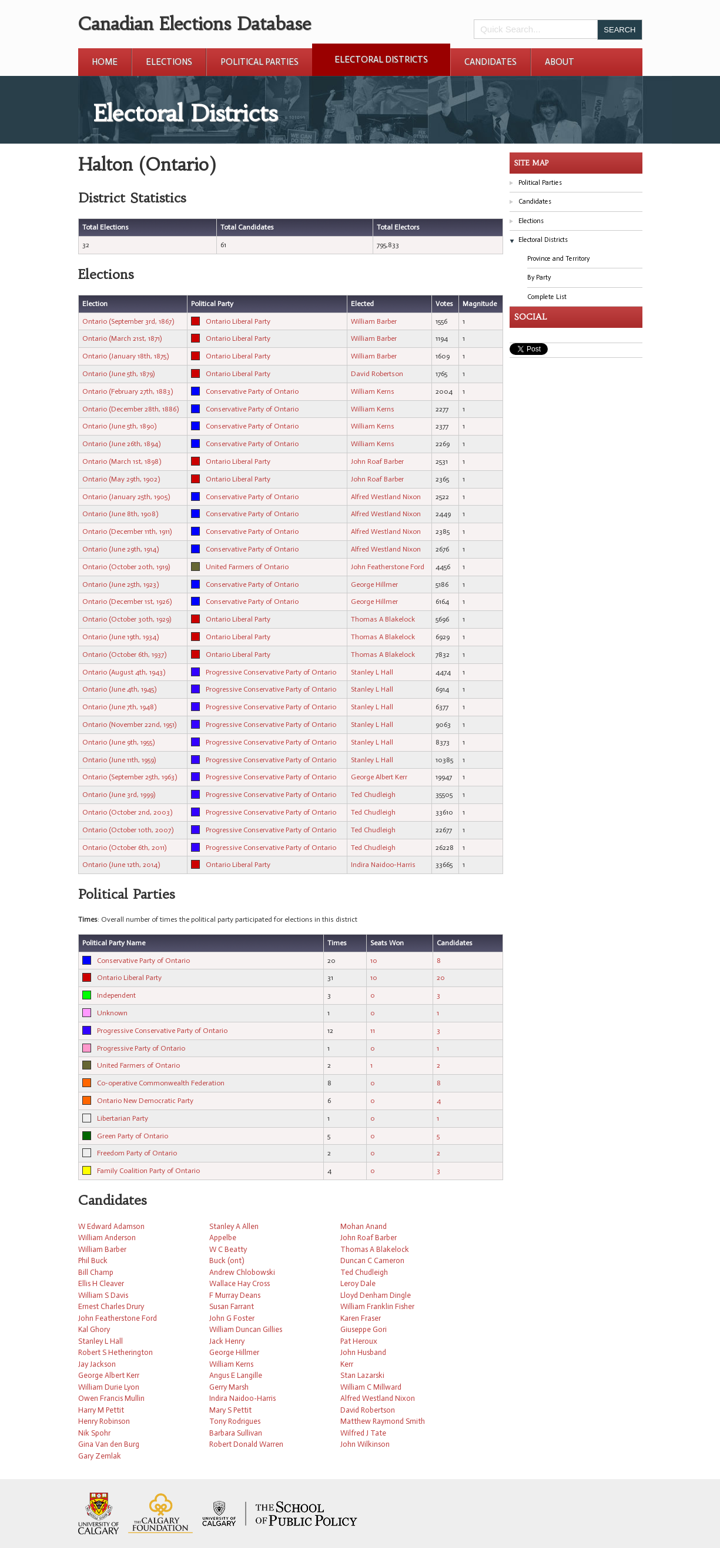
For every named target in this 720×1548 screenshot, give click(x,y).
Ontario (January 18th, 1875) (125, 356)
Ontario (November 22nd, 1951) (129, 724)
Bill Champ (95, 1272)
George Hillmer (374, 584)
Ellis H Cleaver (101, 1283)
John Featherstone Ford (387, 567)
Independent (116, 995)
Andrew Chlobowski (242, 1272)
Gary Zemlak (99, 1455)
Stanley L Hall (372, 672)
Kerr (346, 1364)
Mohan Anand (363, 1226)
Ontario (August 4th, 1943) (123, 672)
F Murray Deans (234, 1295)
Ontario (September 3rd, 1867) (128, 321)
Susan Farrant (231, 1306)
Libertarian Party (122, 1118)
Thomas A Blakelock (383, 619)
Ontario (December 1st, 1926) (127, 601)
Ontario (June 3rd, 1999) (118, 794)
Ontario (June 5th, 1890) (119, 426)
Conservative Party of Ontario (252, 391)
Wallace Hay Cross (239, 1283)
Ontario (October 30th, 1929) (126, 619)
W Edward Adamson (111, 1226)
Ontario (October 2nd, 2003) (127, 812)
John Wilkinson (365, 1444)
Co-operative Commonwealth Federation (161, 1083)
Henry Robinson (104, 1421)
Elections (169, 62)
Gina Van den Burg (108, 1444)
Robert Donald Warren (246, 1444)
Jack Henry (227, 1341)
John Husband (363, 1352)
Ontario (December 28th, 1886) (130, 409)
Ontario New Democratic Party (145, 1101)
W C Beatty (228, 1249)
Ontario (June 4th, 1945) (119, 689)
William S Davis (103, 1295)
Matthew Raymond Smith (382, 1421)
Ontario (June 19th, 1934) (120, 637)
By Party (539, 277)
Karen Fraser (360, 1318)
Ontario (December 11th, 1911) (127, 531)
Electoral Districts (381, 59)
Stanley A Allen (234, 1226)
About (559, 62)
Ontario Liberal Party (238, 321)
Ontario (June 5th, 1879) (118, 374)
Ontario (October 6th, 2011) (124, 847)
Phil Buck (93, 1260)
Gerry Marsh (229, 1387)
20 (441, 978)
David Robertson (377, 374)
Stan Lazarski (362, 1375)
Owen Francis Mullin (111, 1398)
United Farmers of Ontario (247, 567)
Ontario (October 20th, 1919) (126, 567)
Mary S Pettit (230, 1410)
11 (372, 1031)
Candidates (490, 62)
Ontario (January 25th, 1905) (126, 497)
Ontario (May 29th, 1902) (121, 479)
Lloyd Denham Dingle (375, 1295)
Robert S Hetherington (115, 1352)
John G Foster (231, 1318)
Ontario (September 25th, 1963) (129, 777)
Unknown (112, 1013)
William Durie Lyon (108, 1387)
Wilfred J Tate (363, 1433)
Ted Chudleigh (373, 794)
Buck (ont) (226, 1260)
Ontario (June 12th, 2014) (121, 865)
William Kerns (372, 391)
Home (105, 62)
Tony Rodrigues (234, 1421)
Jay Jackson (97, 1364)
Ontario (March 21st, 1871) (122, 338)
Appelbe (222, 1237)
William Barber (374, 321)
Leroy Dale (358, 1283)
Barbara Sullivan (235, 1433)
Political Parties (259, 62)
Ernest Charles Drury (111, 1306)
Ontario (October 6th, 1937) (124, 654)
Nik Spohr (94, 1433)
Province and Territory (558, 259)
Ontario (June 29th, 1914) (120, 549)
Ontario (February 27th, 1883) (127, 391)
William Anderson (107, 1237)
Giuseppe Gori (363, 1329)
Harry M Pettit (101, 1410)
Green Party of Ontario (132, 1136)
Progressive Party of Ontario (141, 1048)
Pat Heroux (358, 1341)
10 (373, 960)
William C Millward (370, 1387)
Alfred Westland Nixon (386, 497)
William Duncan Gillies (245, 1329)
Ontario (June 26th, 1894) (121, 444)
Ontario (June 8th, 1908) (120, 514)
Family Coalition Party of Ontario (148, 1171)
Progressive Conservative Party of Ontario (271, 672)
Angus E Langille (235, 1375)
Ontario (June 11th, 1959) (119, 760)
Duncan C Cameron (372, 1260)
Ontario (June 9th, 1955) (118, 742)
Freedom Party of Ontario (137, 1153)
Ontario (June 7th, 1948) (119, 707)
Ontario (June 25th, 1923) (120, 584)
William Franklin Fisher (377, 1306)
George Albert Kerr (379, 777)
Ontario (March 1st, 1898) (121, 461)
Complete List (547, 297)
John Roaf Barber (377, 461)
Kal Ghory (94, 1329)
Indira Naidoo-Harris (383, 865)
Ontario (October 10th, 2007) (127, 830)
